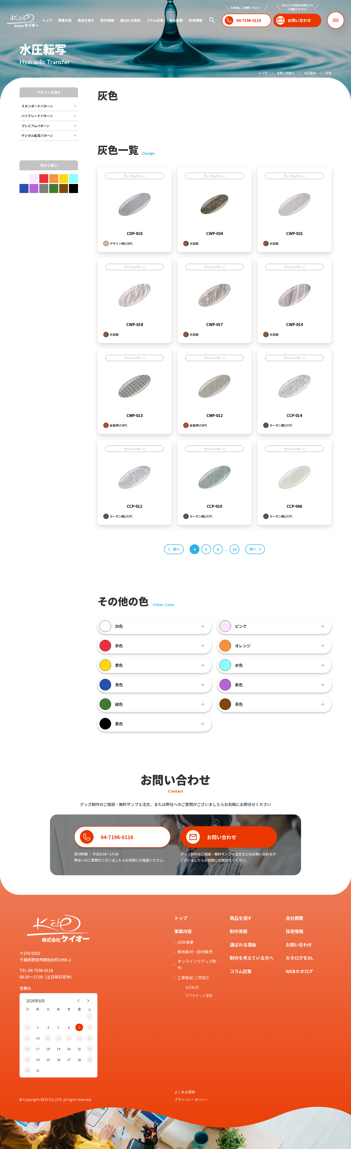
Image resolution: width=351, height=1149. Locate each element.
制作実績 (107, 20)
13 (68, 1038)
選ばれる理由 (130, 20)
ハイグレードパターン (37, 115)
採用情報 (195, 20)
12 (58, 1038)
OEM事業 (185, 942)
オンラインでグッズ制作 (196, 964)
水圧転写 (310, 73)
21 (79, 1049)
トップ (47, 20)
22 (89, 1049)
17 (37, 1049)
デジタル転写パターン (37, 135)
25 (48, 1059)
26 (58, 1059)
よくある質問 (184, 1091)
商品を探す (86, 20)
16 (27, 1049)
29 (89, 1059)
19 (58, 1049)
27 (68, 1059)
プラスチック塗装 (199, 995)
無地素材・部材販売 (195, 952)
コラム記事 (154, 20)
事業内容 (65, 20)
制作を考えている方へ (251, 958)
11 (48, 1038)
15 (89, 1038)
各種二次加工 (285, 73)
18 (48, 1049)
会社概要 (176, 20)
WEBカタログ (299, 971)
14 (79, 1038)
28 (79, 1059)
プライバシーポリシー (191, 1099)
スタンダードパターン (37, 106)
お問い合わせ (299, 944)
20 (68, 1049)
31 (37, 1070)
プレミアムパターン (35, 125)
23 (27, 1059)
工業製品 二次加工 (193, 977)
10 (37, 1038)
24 (37, 1059)
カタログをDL (299, 958)
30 (27, 1070)
